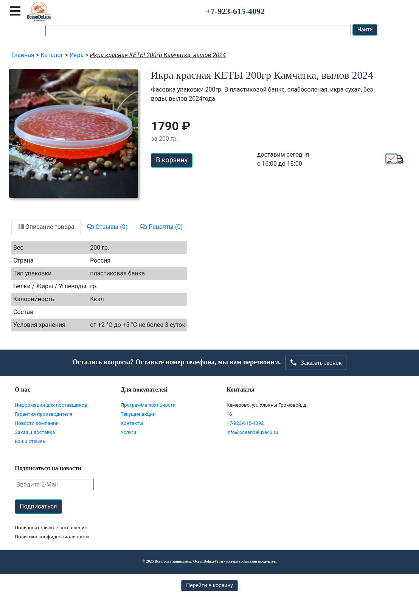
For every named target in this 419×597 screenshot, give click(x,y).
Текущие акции (138, 414)
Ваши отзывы (31, 441)
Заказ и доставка (35, 432)
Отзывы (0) (107, 226)
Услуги (128, 432)
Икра (77, 55)
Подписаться (38, 506)
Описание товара (46, 226)
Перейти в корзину (209, 585)
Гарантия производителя (43, 414)
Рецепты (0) (161, 226)
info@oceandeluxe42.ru (252, 432)
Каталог (51, 55)
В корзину (172, 160)
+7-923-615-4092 (245, 423)
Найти (365, 29)
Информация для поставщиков (51, 405)
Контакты (132, 423)
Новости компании (37, 423)
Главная (22, 55)
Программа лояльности (148, 405)
